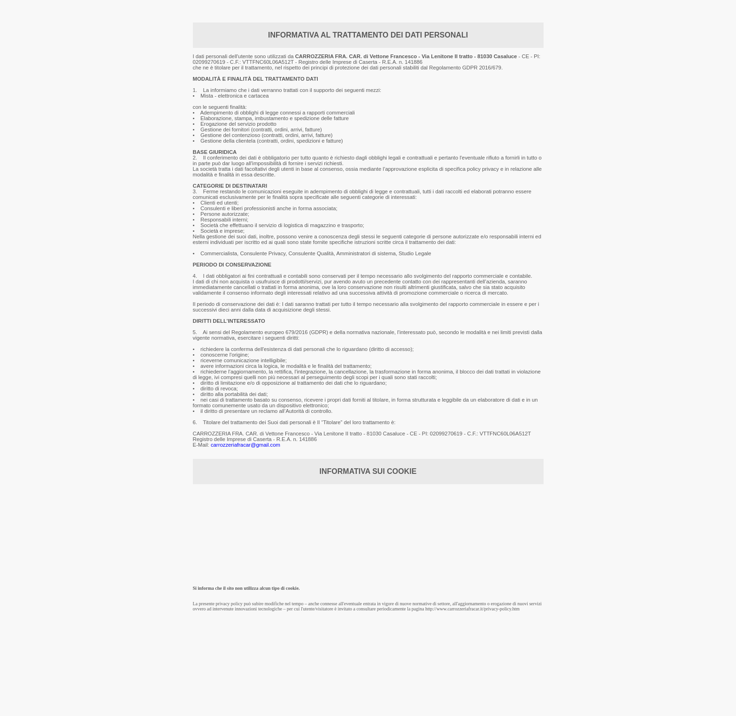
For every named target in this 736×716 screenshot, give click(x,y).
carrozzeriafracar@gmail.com (245, 445)
